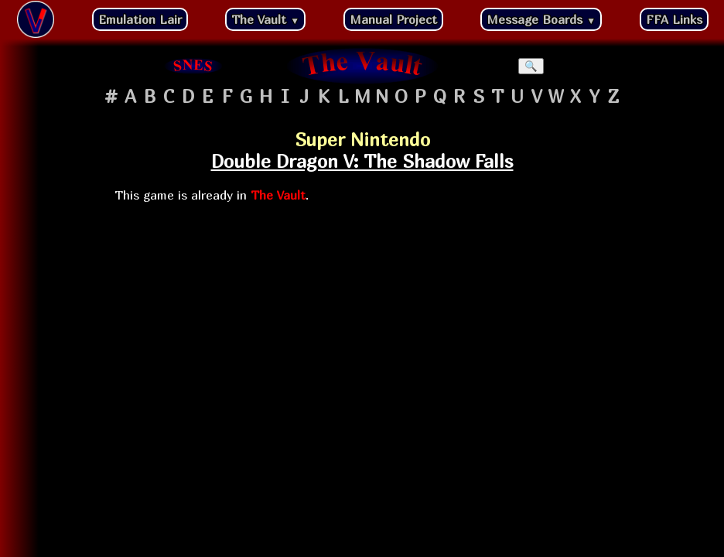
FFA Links (674, 19)
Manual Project (393, 19)
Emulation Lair (140, 19)
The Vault (265, 19)
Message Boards (541, 19)
